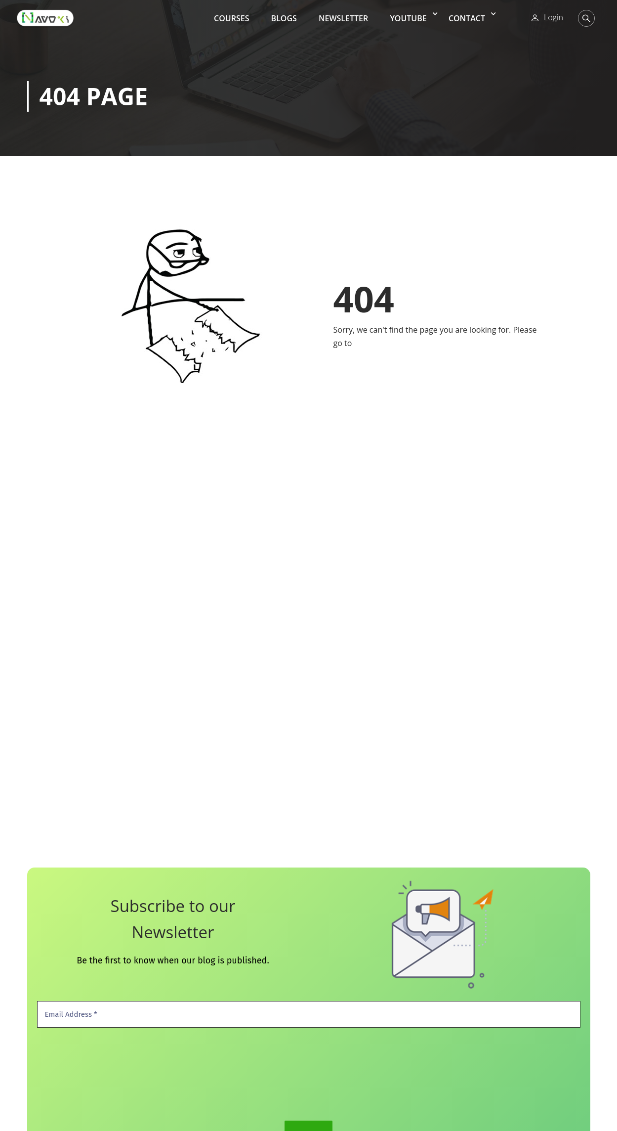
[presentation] (77, 1073)
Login (553, 17)
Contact (467, 18)
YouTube (408, 18)
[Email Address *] (308, 1014)
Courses (231, 18)
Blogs (284, 18)
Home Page (375, 343)
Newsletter (343, 18)
